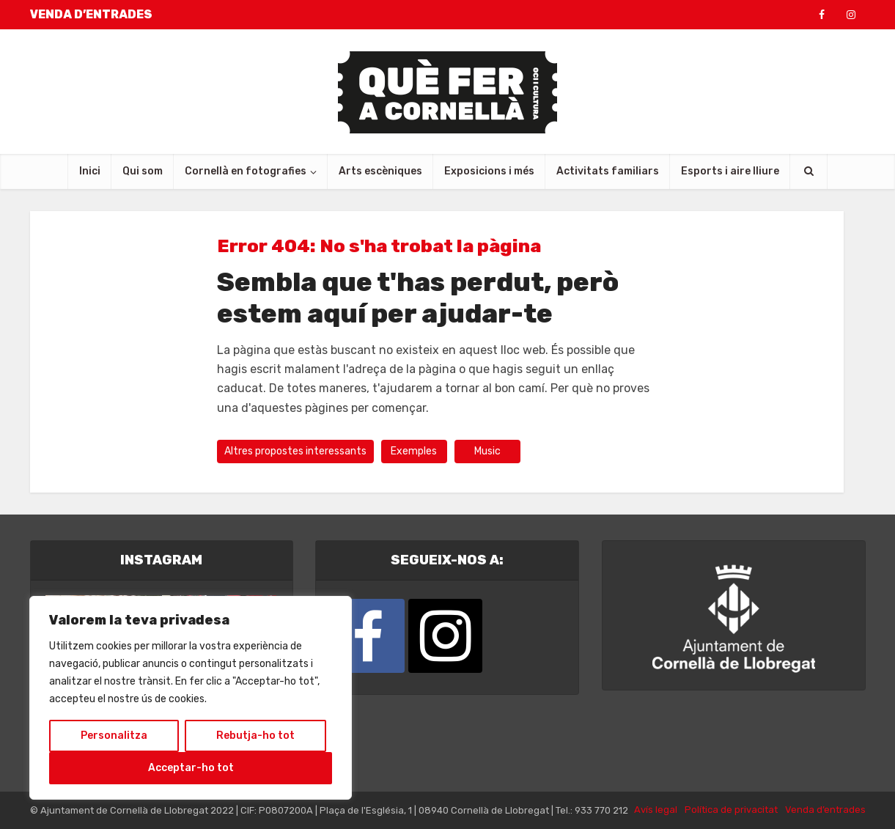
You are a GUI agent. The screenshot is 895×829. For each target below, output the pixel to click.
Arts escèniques (380, 171)
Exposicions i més (489, 171)
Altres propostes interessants (295, 451)
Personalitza (114, 735)
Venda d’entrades (825, 809)
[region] (190, 698)
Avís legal (655, 809)
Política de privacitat (731, 809)
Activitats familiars (607, 171)
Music (487, 451)
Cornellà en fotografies (245, 171)
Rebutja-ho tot (255, 735)
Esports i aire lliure (730, 171)
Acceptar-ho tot (191, 768)
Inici (89, 171)
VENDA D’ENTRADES (91, 14)
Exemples (414, 451)
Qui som (142, 171)
